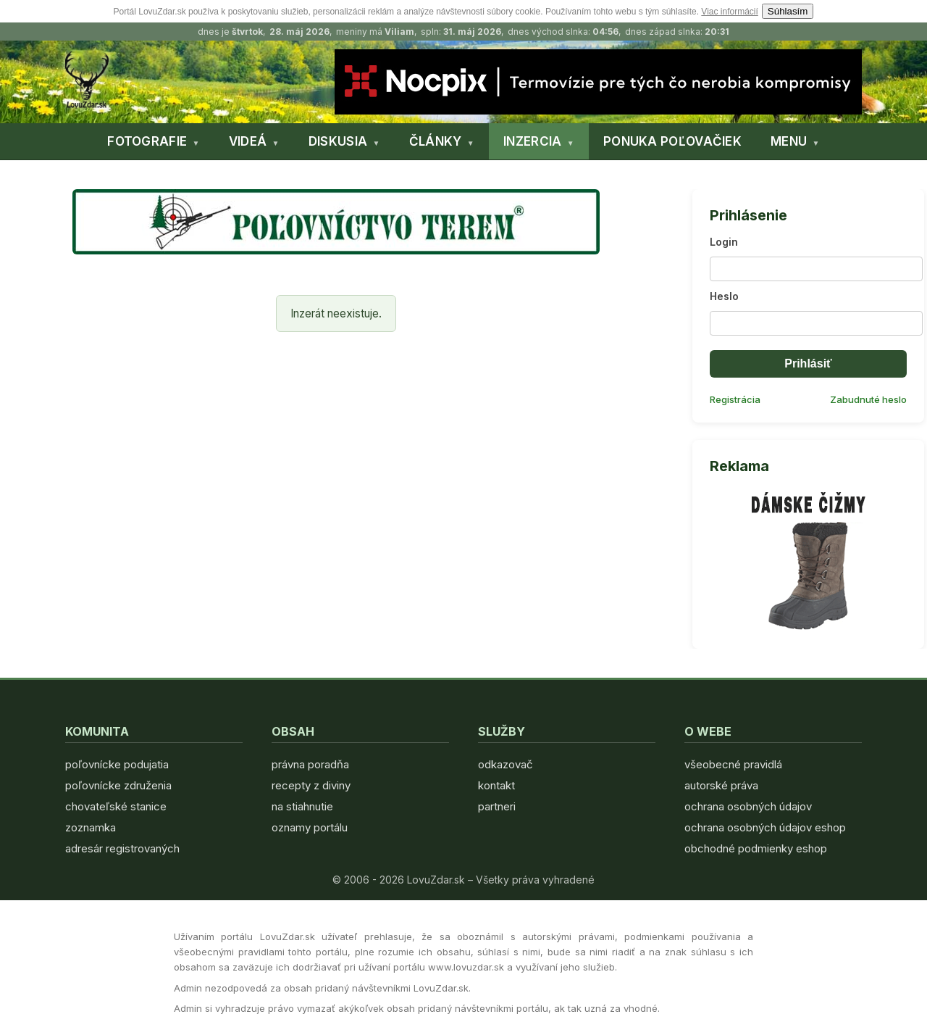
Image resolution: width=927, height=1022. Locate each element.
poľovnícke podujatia (117, 764)
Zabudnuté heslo (868, 399)
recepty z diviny (311, 785)
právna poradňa (310, 764)
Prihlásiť (807, 363)
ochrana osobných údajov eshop (765, 827)
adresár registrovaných (122, 848)
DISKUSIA (338, 141)
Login (724, 242)
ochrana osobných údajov (748, 806)
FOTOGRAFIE (147, 141)
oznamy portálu (310, 827)
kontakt (496, 785)
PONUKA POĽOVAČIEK (672, 141)
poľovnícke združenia (118, 785)
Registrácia (735, 399)
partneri (497, 806)
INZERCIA (532, 141)
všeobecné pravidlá (733, 764)
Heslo (724, 296)
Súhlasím (788, 11)
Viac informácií (729, 12)
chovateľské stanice (116, 806)
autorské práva (721, 785)
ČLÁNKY (435, 141)
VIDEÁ (248, 141)
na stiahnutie (302, 806)
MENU (789, 141)
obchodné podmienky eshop (755, 848)
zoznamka (90, 827)
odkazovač (505, 764)
